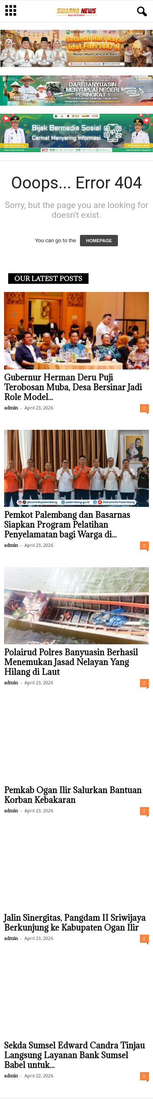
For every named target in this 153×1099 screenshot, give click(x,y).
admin (11, 408)
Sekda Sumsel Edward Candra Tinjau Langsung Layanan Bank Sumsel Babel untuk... (74, 1055)
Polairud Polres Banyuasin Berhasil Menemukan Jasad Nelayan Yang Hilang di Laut (71, 662)
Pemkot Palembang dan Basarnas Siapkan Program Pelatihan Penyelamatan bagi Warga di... (67, 525)
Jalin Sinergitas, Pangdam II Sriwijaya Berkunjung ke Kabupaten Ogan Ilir (75, 923)
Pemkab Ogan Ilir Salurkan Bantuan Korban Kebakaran (73, 795)
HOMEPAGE (99, 240)
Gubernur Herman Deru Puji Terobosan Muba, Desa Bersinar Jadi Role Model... (73, 387)
